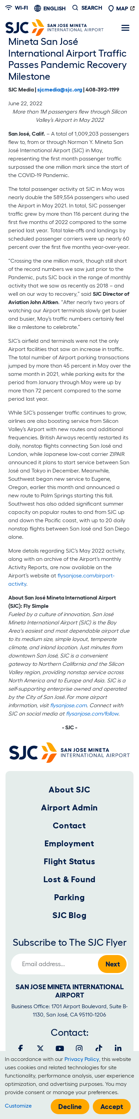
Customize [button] (18, 1105)
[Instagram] (79, 1048)
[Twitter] (40, 1048)
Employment (69, 843)
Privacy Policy (81, 1059)
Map (118, 8)
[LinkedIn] (118, 1048)
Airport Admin (69, 807)
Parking (69, 897)
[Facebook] (20, 1048)
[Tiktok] (98, 1048)
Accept (111, 1106)
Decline (70, 1106)
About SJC (69, 789)
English (54, 8)
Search (91, 7)
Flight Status (69, 861)
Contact (69, 825)
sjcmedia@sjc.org (59, 89)
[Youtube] (59, 1048)
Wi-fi (16, 7)
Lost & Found (69, 879)
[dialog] (69, 1085)
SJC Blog (69, 915)
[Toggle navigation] (125, 27)
